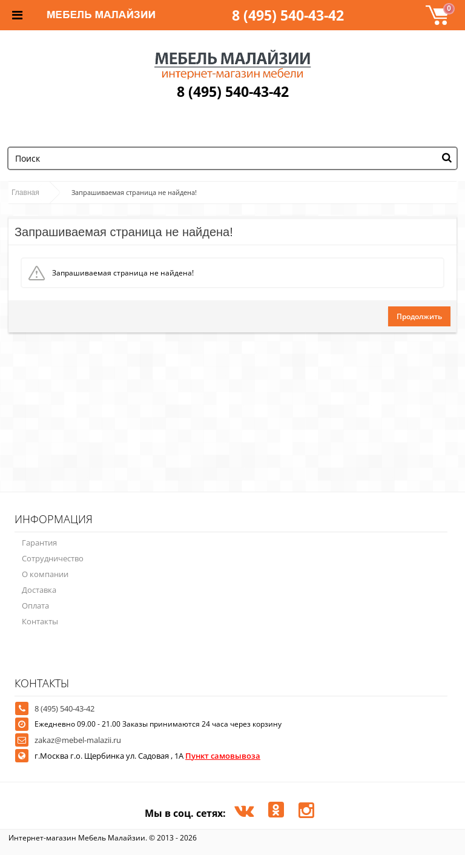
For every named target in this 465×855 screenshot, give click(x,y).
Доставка (39, 589)
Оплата (35, 605)
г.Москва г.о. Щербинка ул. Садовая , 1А (147, 755)
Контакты (40, 621)
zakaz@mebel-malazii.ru (78, 740)
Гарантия (39, 542)
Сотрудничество (53, 558)
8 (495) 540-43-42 (288, 15)
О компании (45, 574)
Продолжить (419, 316)
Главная (25, 192)
